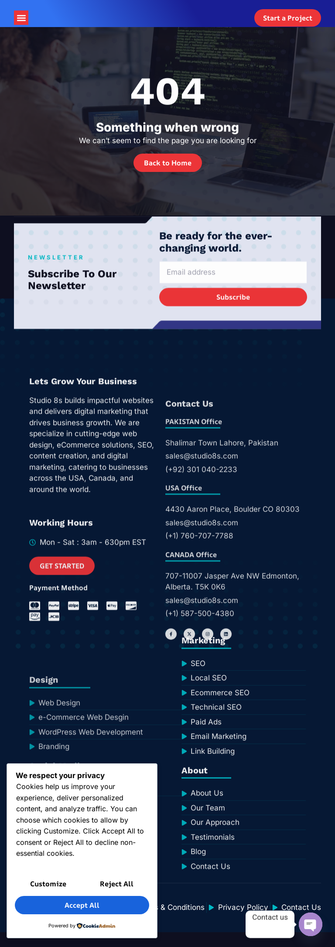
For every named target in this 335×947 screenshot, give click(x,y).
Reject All (116, 886)
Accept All (82, 906)
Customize (48, 886)
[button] (21, 25)
